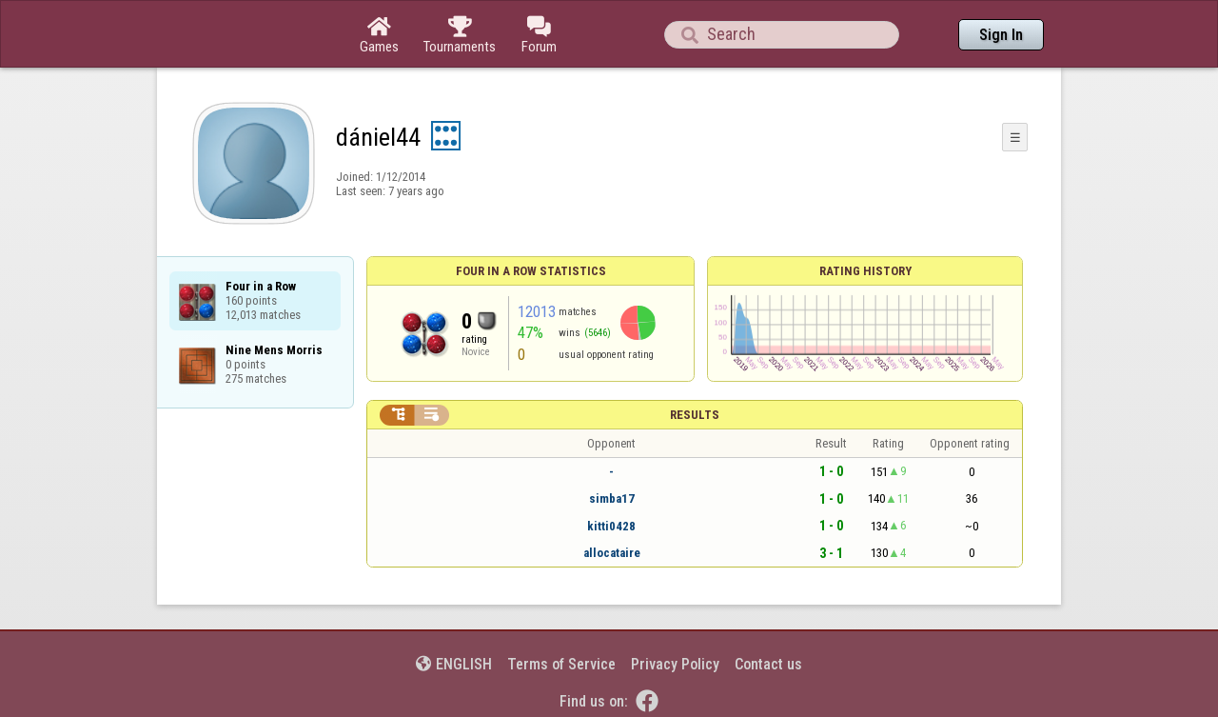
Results (694, 415)
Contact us (768, 664)
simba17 (612, 498)
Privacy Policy (675, 664)
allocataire (611, 553)
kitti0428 (611, 526)
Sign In (1001, 35)
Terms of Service (561, 664)
